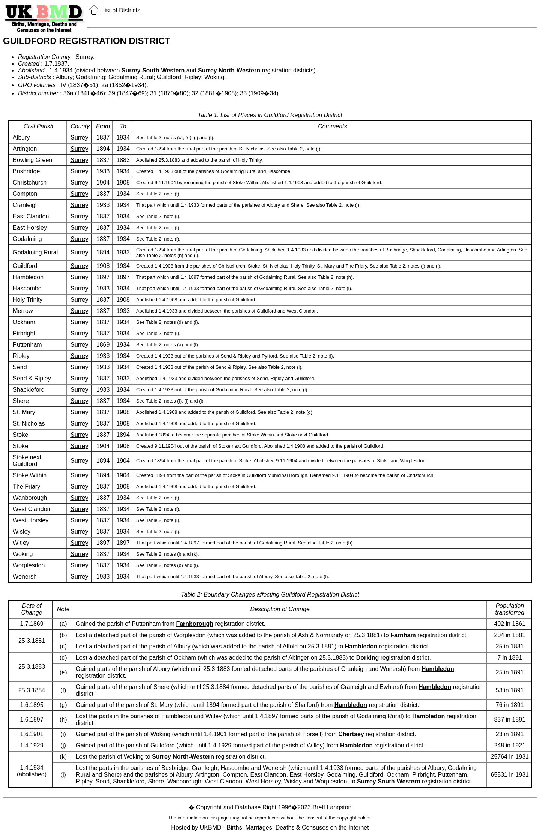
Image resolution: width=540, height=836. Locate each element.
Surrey (79, 137)
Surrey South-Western (153, 70)
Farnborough (194, 624)
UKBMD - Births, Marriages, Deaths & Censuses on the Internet (284, 827)
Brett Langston (331, 807)
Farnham (403, 635)
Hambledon (361, 646)
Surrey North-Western (229, 70)
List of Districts (120, 10)
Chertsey (351, 734)
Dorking (367, 657)
